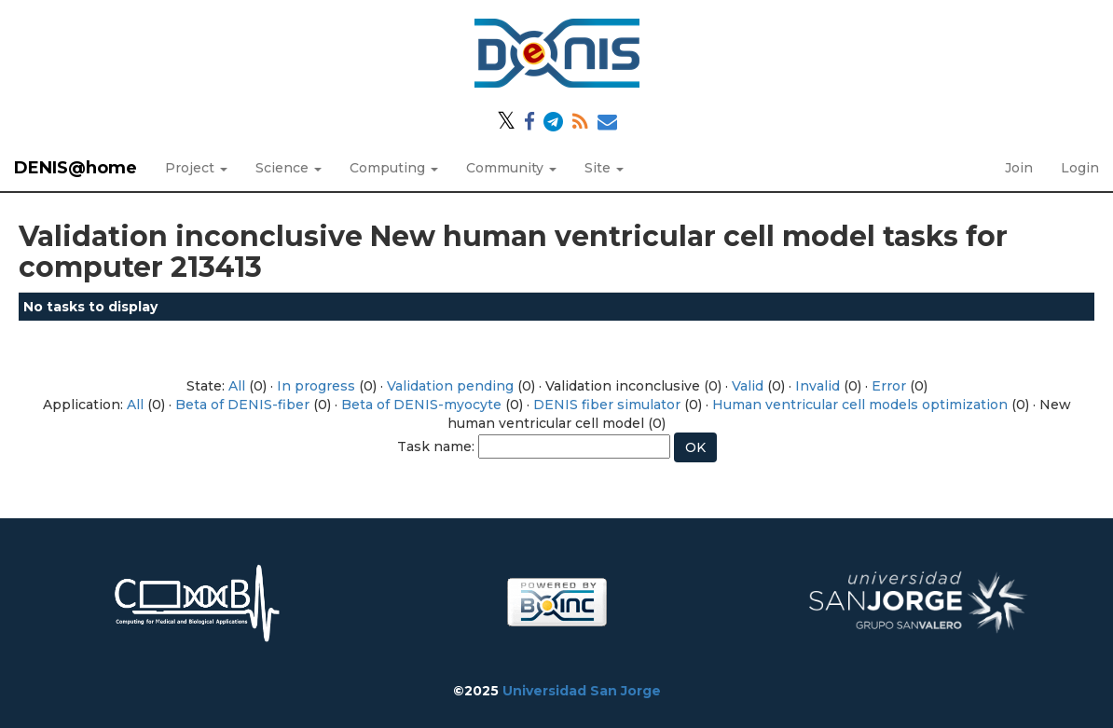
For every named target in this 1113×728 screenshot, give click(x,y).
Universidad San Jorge (581, 690)
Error (889, 386)
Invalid (817, 386)
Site (604, 167)
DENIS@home (75, 168)
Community (511, 167)
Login (1080, 167)
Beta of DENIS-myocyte (421, 404)
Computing (394, 167)
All (236, 386)
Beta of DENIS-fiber (242, 404)
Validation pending (450, 386)
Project (196, 167)
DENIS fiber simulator (606, 404)
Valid (747, 386)
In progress (316, 386)
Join (1019, 167)
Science (288, 167)
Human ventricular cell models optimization (860, 404)
